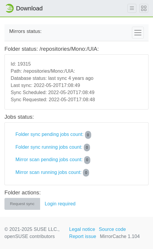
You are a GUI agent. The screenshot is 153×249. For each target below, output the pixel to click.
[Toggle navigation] (138, 33)
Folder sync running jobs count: (52, 147)
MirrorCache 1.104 (120, 236)
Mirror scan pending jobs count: (52, 160)
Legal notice (82, 229)
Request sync (22, 204)
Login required (60, 203)
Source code (112, 229)
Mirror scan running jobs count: (52, 173)
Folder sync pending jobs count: (53, 135)
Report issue (82, 236)
